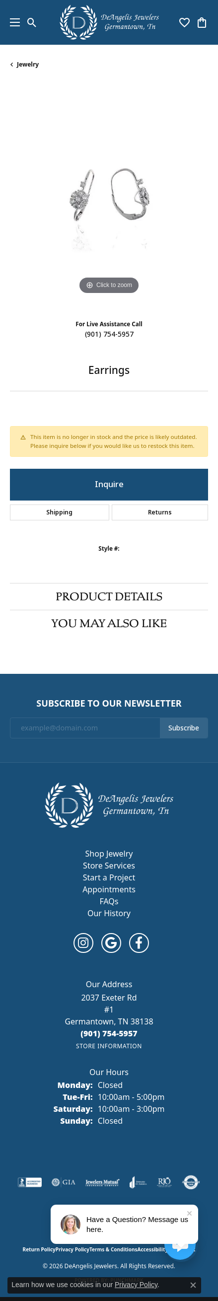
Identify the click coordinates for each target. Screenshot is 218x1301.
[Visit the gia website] (63, 1182)
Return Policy (39, 1249)
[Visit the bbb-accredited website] (30, 1182)
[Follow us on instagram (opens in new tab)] (83, 943)
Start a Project (109, 877)
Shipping (59, 512)
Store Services (109, 865)
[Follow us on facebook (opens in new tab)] (139, 943)
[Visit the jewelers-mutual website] (102, 1182)
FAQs (108, 901)
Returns (160, 512)
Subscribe (183, 728)
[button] (32, 22)
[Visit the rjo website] (164, 1182)
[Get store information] (109, 1046)
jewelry (28, 64)
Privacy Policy (72, 1249)
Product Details (109, 596)
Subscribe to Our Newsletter (108, 703)
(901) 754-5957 (109, 334)
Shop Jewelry (109, 853)
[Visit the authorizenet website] (191, 1182)
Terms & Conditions (113, 1249)
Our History (109, 913)
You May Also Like (109, 623)
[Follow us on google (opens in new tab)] (111, 943)
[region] (109, 198)
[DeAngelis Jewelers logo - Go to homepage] (109, 22)
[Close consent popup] (193, 1285)
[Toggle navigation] (12, 22)
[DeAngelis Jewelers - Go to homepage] (109, 804)
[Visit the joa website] (138, 1182)
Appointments (109, 889)
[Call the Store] (109, 1033)
